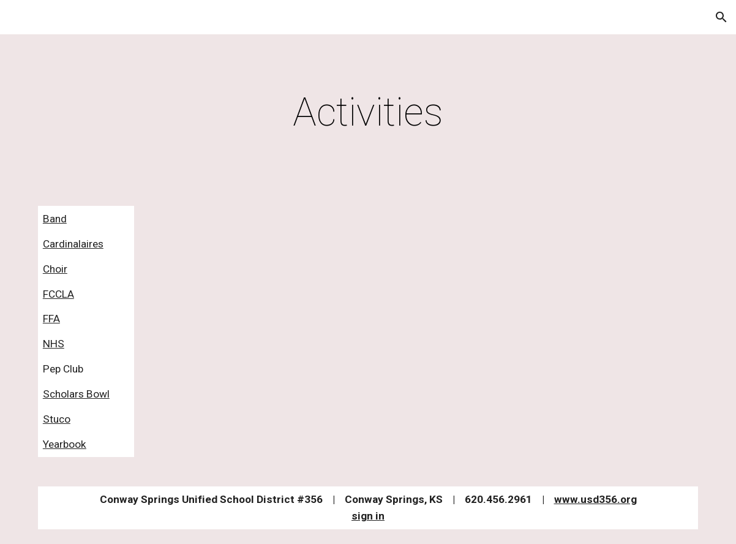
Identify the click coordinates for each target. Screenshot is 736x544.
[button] (721, 17)
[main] (368, 112)
